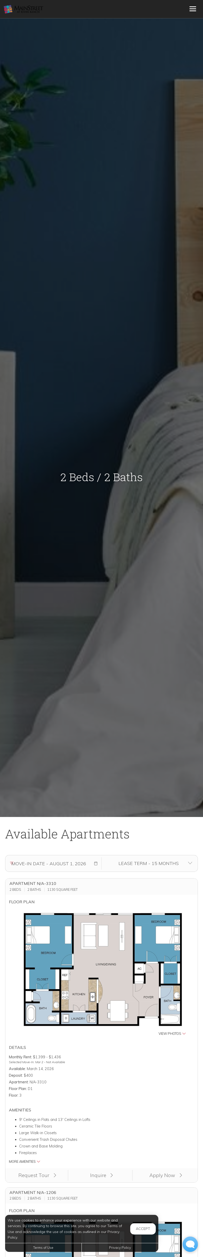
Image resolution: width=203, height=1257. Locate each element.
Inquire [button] (101, 1175)
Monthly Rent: (20, 1057)
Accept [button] (143, 1228)
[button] (95, 863)
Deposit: (16, 1075)
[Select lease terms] (149, 863)
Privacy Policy (120, 1248)
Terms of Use (43, 1248)
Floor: (13, 1095)
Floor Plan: (18, 1088)
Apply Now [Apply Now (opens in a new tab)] (165, 1175)
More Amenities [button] (24, 1161)
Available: (17, 1068)
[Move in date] (48, 863)
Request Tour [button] (37, 1175)
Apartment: (19, 1082)
